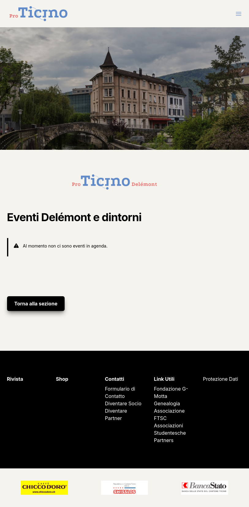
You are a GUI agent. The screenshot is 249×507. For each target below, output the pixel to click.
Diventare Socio (123, 403)
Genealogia (167, 403)
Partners (164, 440)
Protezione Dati (220, 379)
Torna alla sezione (36, 304)
